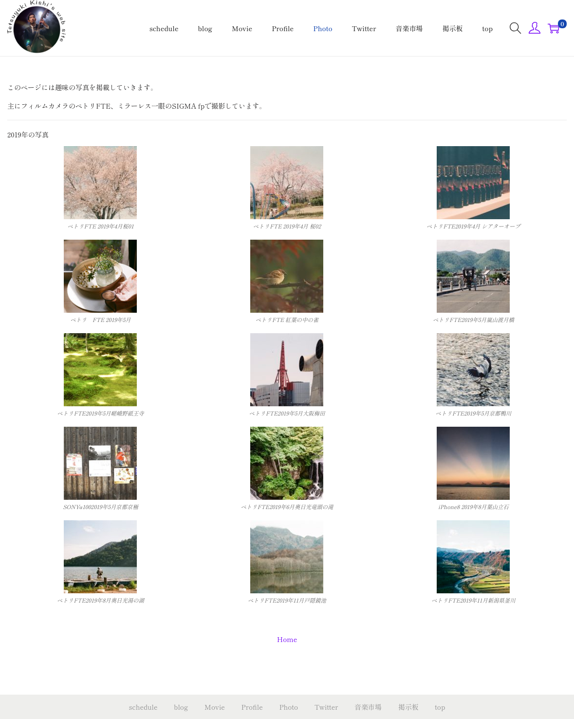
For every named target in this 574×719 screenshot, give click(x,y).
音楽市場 (368, 707)
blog (181, 707)
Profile (252, 707)
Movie (214, 707)
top (440, 707)
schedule (143, 707)
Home (287, 639)
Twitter (326, 707)
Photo (288, 707)
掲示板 (408, 707)
